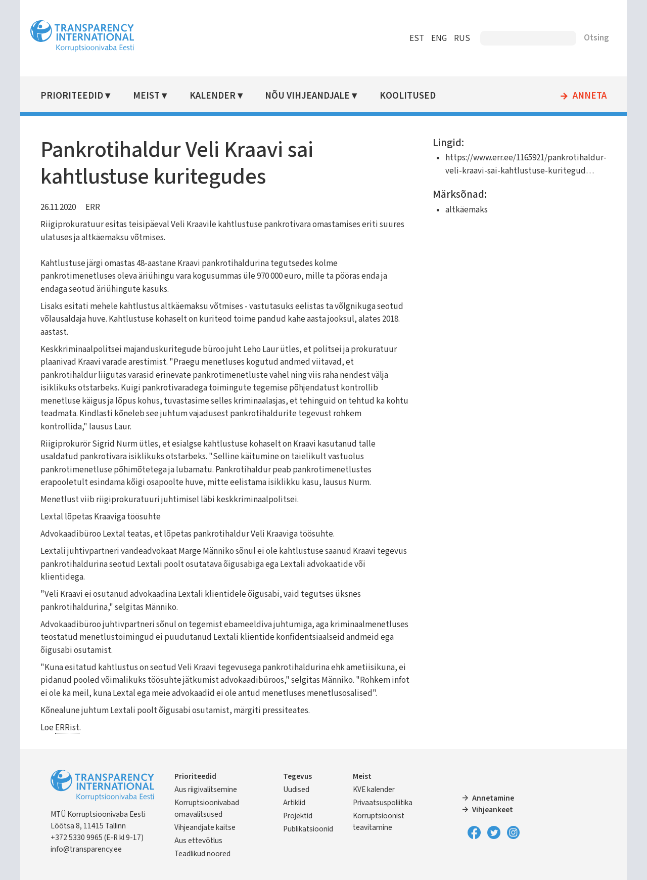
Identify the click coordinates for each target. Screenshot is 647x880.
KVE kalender (374, 789)
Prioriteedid (71, 96)
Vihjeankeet (492, 810)
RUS (462, 38)
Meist (146, 96)
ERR (92, 207)
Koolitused (408, 96)
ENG (439, 38)
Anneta (590, 96)
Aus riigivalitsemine (205, 789)
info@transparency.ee (86, 849)
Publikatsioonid (308, 829)
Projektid (297, 816)
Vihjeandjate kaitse (205, 827)
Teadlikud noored (202, 854)
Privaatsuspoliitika (382, 803)
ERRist (67, 727)
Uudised (296, 789)
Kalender (213, 96)
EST (416, 38)
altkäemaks (466, 209)
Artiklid (294, 803)
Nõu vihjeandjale (307, 96)
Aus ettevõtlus (198, 840)
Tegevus (297, 776)
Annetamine (493, 798)
